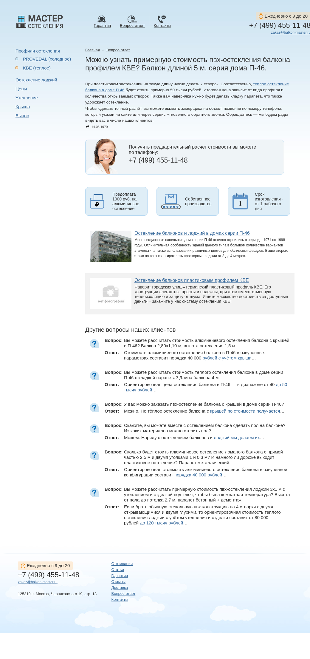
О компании (122, 563)
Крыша (23, 106)
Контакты (119, 599)
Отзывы (118, 581)
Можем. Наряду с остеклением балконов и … (194, 437)
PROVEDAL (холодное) (47, 58)
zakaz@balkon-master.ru (38, 582)
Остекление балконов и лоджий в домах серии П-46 (192, 233)
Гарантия (119, 575)
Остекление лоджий (36, 79)
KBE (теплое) (37, 67)
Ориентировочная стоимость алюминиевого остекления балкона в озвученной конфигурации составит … (205, 472)
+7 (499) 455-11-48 (48, 574)
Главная (92, 50)
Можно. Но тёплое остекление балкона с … (204, 410)
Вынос (22, 115)
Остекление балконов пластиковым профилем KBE (191, 280)
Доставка (119, 587)
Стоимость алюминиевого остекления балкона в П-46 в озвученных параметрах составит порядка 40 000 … (194, 355)
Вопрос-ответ (118, 50)
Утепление (27, 97)
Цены (21, 88)
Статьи (117, 569)
